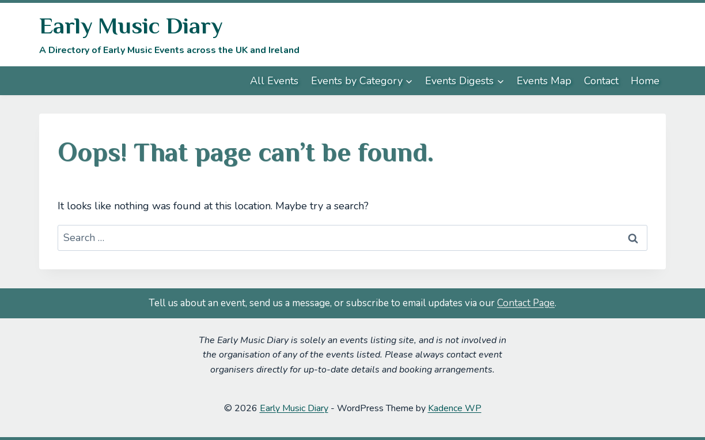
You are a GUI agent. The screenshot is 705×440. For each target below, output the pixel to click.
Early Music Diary (294, 408)
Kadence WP (455, 408)
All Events (274, 81)
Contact (601, 81)
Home (645, 81)
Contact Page (526, 303)
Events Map (544, 81)
